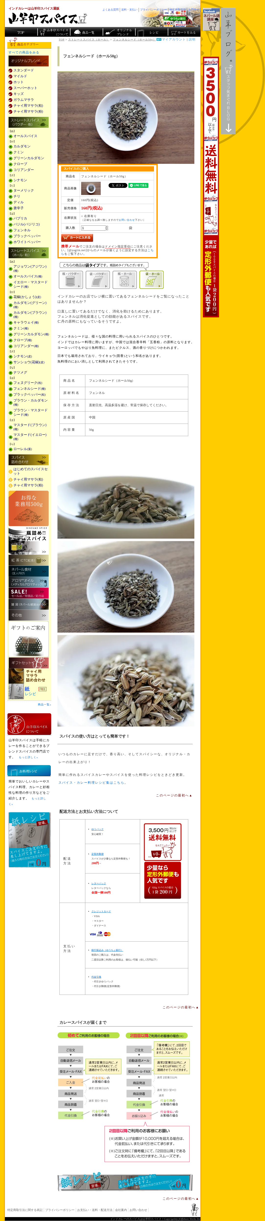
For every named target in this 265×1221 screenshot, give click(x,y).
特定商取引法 (178, 9)
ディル (18, 202)
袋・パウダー (98, 280)
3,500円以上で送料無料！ (211, 187)
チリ (16, 196)
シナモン (20, 180)
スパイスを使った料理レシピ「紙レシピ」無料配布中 (29, 691)
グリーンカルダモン (28, 158)
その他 (29, 615)
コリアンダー (23, 170)
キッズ (18, 94)
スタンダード (23, 70)
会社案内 (121, 1210)
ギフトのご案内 (29, 639)
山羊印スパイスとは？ (29, 724)
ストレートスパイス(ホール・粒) (29, 253)
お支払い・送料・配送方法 (94, 1210)
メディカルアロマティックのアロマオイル (29, 582)
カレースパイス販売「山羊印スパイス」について (53, 32)
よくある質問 (110, 9)
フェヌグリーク (27, 383)
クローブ (20, 164)
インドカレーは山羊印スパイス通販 (34, 8)
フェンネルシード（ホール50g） (134, 39)
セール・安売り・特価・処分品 (29, 593)
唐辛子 (18, 208)
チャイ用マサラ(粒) (28, 105)
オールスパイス (25, 136)
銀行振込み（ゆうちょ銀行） (107, 950)
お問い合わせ (127, 220)
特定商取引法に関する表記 (25, 1210)
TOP (62, 39)
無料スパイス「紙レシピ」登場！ (125, 1181)
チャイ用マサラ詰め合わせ (29, 676)
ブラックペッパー (27, 236)
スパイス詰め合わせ (29, 460)
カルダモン (22, 146)
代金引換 (96, 976)
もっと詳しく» (28, 757)
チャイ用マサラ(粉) (28, 111)
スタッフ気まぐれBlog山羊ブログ (228, 71)
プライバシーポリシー (60, 1210)
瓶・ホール (124, 280)
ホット (18, 82)
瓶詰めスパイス (29, 540)
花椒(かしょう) (27, 297)
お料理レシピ (29, 770)
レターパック (98, 883)
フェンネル (22, 230)
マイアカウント (174, 39)
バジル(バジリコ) (26, 224)
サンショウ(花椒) (28, 362)
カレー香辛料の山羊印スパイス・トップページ (21, 32)
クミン (18, 152)
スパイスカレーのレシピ (151, 32)
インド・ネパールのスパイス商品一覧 (86, 32)
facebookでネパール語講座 (211, 19)
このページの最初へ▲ (174, 795)
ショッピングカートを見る (183, 32)
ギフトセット (29, 662)
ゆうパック (97, 829)
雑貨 (29, 604)
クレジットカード (101, 911)
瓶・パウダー (71, 280)
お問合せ (193, 9)
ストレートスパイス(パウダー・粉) (29, 123)
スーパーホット (25, 88)
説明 (192, 39)
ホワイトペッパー (27, 242)
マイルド (20, 76)
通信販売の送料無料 (163, 861)
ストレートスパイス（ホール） (88, 39)
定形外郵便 (97, 854)
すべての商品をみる (24, 52)
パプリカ (20, 218)
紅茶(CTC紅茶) (29, 560)
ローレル (22, 449)
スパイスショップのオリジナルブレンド (118, 32)
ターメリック (23, 190)
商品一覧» (44, 704)
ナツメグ (20, 372)
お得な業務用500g (29, 508)
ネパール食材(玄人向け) (29, 571)
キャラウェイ (26, 322)
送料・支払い (129, 9)
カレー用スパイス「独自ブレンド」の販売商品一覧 (29, 61)
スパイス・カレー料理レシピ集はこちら (91, 782)
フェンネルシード (29, 388)
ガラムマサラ (23, 100)
